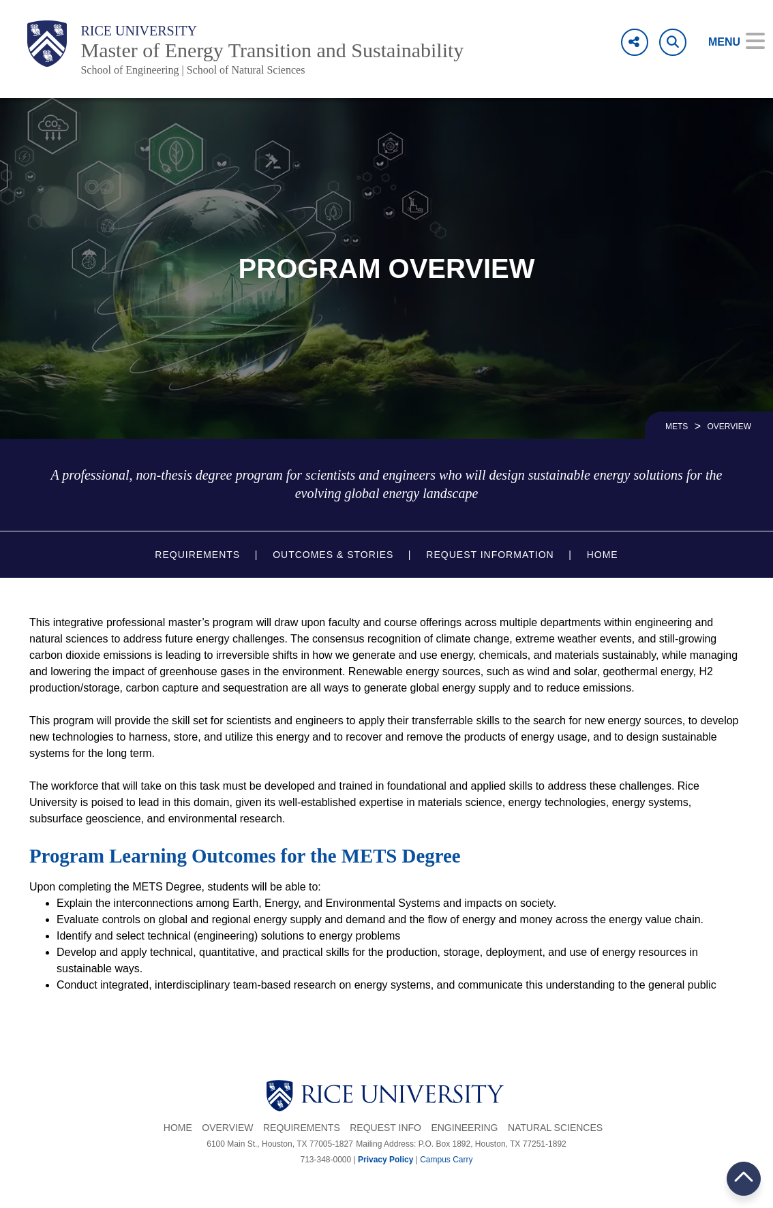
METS (676, 426)
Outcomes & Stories (333, 554)
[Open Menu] (727, 42)
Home (602, 554)
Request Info (385, 1127)
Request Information (490, 554)
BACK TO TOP (743, 1178)
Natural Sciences (555, 1127)
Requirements (197, 554)
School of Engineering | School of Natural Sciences (192, 70)
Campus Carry (446, 1159)
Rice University (138, 30)
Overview (227, 1127)
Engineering (464, 1127)
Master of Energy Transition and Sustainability (272, 50)
